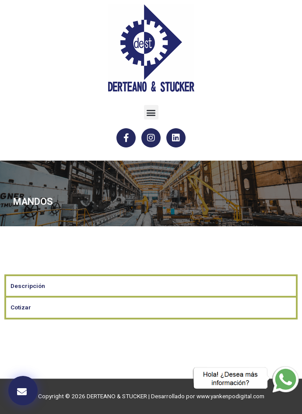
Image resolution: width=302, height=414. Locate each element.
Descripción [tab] (28, 285)
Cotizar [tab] (21, 307)
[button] (151, 112)
